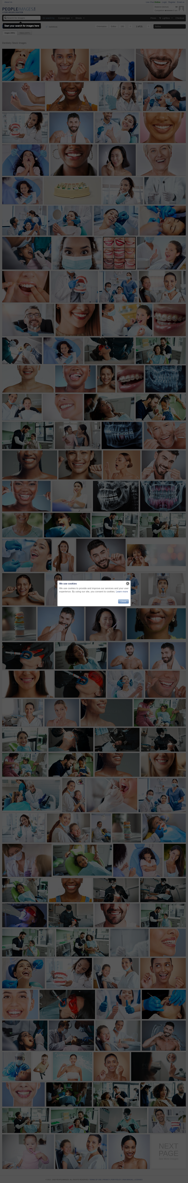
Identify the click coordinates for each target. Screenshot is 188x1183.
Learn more (122, 591)
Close (123, 601)
